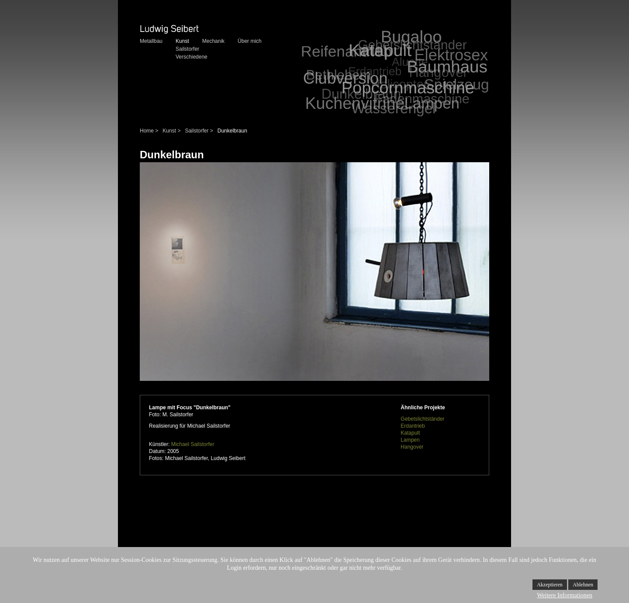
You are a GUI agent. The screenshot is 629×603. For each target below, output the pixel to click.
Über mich (250, 41)
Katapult (410, 433)
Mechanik (213, 41)
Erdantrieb (413, 426)
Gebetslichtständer (422, 419)
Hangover (412, 447)
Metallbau (151, 41)
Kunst (182, 41)
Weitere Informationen (564, 595)
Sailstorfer (187, 49)
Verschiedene (191, 57)
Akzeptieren (550, 585)
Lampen (410, 440)
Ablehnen (583, 585)
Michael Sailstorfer (192, 444)
